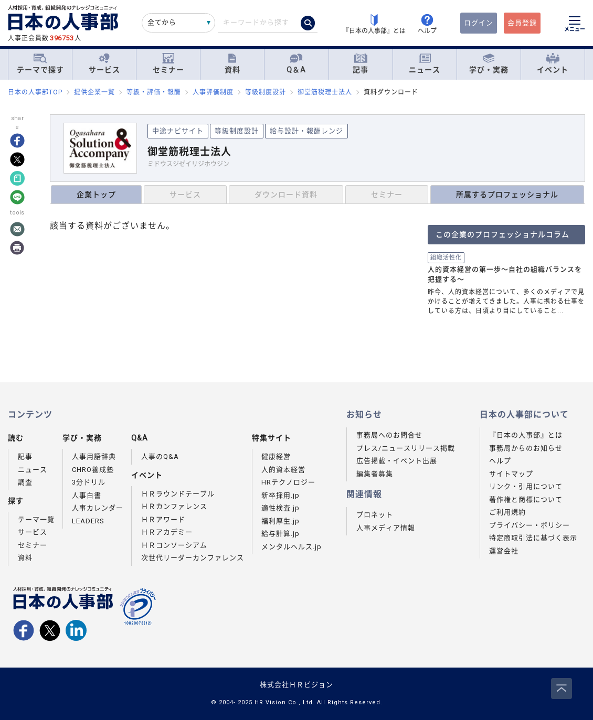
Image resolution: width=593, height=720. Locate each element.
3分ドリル (88, 482)
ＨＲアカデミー (167, 532)
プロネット (374, 515)
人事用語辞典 (94, 456)
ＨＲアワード (163, 519)
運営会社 (503, 551)
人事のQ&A (160, 456)
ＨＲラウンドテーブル (178, 494)
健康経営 (276, 456)
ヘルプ (500, 461)
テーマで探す (40, 63)
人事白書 (86, 495)
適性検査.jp (280, 508)
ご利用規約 (507, 512)
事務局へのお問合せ (389, 435)
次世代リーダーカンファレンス (192, 558)
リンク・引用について (526, 486)
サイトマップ (511, 474)
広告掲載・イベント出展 (396, 461)
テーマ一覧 (36, 519)
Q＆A (296, 63)
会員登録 (522, 23)
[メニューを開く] (574, 25)
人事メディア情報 (385, 528)
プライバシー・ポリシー (529, 525)
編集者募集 (374, 474)
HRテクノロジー (288, 482)
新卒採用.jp (280, 495)
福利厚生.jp (280, 521)
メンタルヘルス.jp (291, 547)
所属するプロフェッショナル (507, 194)
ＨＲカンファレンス (174, 506)
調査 (25, 482)
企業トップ (96, 194)
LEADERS (88, 521)
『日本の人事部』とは (526, 435)
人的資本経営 (283, 470)
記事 (360, 63)
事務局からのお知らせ (526, 448)
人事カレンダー (97, 508)
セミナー (168, 63)
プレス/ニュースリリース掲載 (405, 448)
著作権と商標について (526, 499)
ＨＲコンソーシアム (174, 545)
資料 (232, 63)
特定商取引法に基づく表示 (533, 538)
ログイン (478, 23)
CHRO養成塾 (93, 470)
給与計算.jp (280, 534)
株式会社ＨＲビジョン (296, 685)
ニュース (424, 63)
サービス (104, 63)
